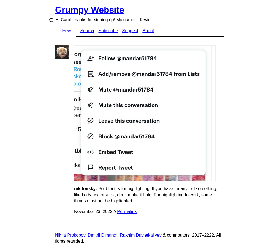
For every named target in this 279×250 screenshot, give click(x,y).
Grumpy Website (89, 10)
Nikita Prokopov (70, 235)
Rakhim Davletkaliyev (141, 235)
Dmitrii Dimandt (102, 235)
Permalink (127, 211)
